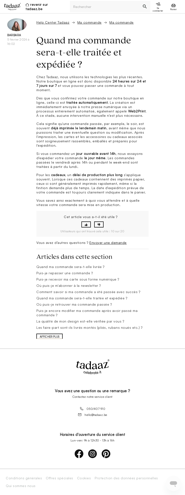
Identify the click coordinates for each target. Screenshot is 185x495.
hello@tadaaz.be (92, 415)
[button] (86, 224)
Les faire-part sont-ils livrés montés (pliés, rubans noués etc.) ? (89, 327)
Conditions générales (24, 478)
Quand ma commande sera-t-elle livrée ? (70, 267)
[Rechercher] (104, 7)
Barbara (14, 35)
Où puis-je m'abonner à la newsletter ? (68, 285)
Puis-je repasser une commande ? (64, 273)
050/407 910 (93, 409)
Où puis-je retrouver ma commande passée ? (74, 304)
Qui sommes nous (21, 486)
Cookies (84, 478)
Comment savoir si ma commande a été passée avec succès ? (88, 292)
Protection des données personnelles (126, 478)
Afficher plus (49, 336)
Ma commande (89, 22)
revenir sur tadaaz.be (37, 6)
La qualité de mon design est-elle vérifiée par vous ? (80, 321)
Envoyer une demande (108, 243)
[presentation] (11, 6)
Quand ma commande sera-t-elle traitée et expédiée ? (81, 298)
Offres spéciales (59, 478)
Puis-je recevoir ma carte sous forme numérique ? (77, 279)
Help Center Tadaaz (52, 22)
